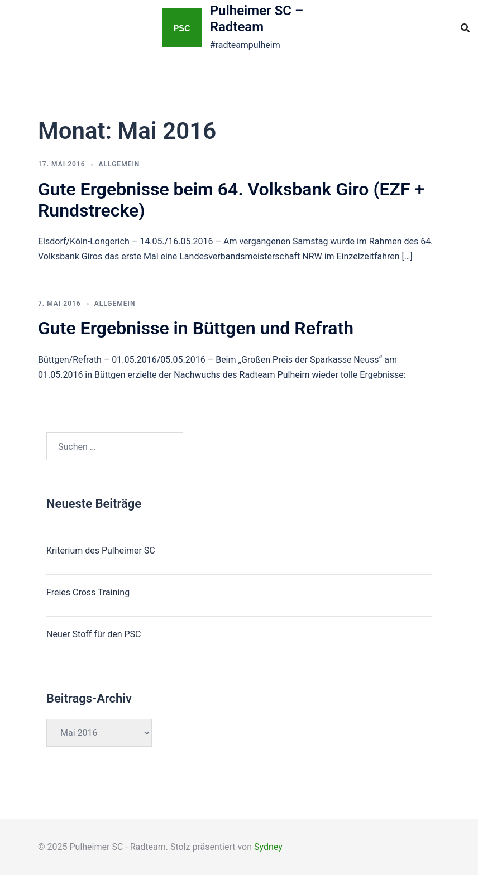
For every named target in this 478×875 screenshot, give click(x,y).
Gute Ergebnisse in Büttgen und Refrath (195, 328)
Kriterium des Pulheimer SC (100, 550)
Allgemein (119, 164)
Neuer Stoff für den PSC (93, 634)
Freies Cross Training (88, 592)
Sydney (268, 847)
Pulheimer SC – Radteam (257, 19)
